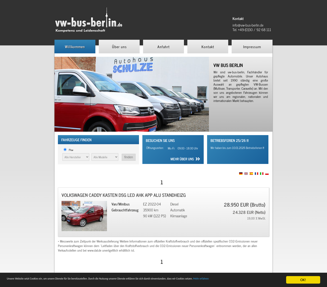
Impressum (252, 46)
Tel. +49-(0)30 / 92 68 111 (252, 29)
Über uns (119, 46)
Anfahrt (163, 46)
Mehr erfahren (18, 282)
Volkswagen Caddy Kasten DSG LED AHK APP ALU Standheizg (124, 195)
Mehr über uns (182, 159)
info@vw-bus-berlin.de (248, 25)
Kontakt (207, 46)
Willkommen (75, 46)
